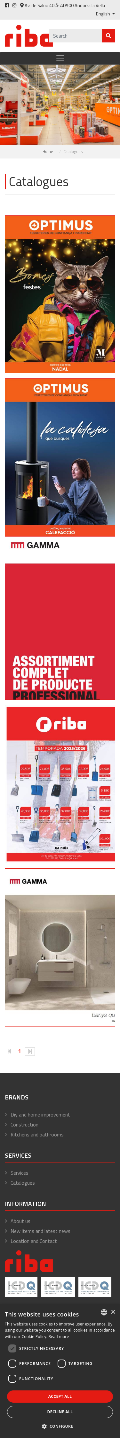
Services (19, 1173)
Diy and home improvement (40, 1114)
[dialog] (60, 1371)
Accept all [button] (60, 1396)
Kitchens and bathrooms (37, 1134)
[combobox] (104, 1312)
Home (48, 151)
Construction (24, 1124)
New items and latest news (40, 1231)
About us (20, 1221)
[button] (60, 1426)
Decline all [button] (60, 1412)
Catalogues (23, 1183)
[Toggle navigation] (60, 58)
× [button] (112, 1312)
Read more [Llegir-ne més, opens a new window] (59, 1336)
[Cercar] (75, 35)
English (103, 13)
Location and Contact (34, 1241)
